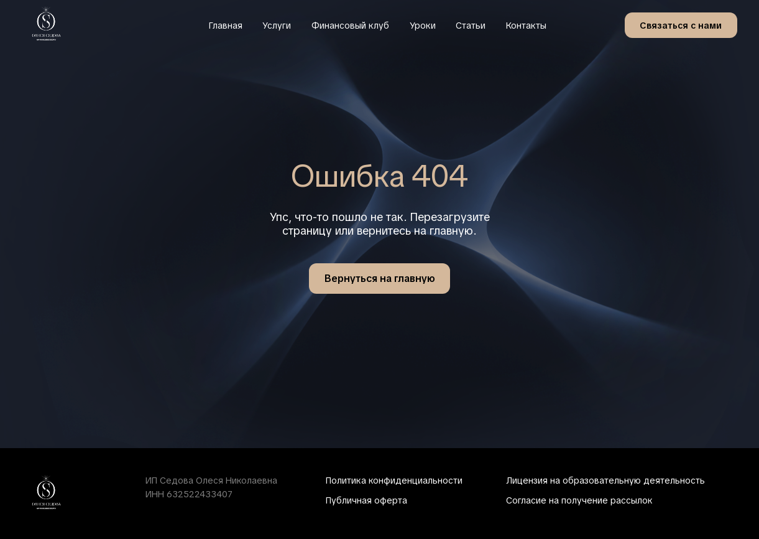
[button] (681, 24)
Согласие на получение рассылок (579, 500)
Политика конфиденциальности (394, 480)
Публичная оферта (366, 500)
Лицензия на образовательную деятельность (605, 480)
